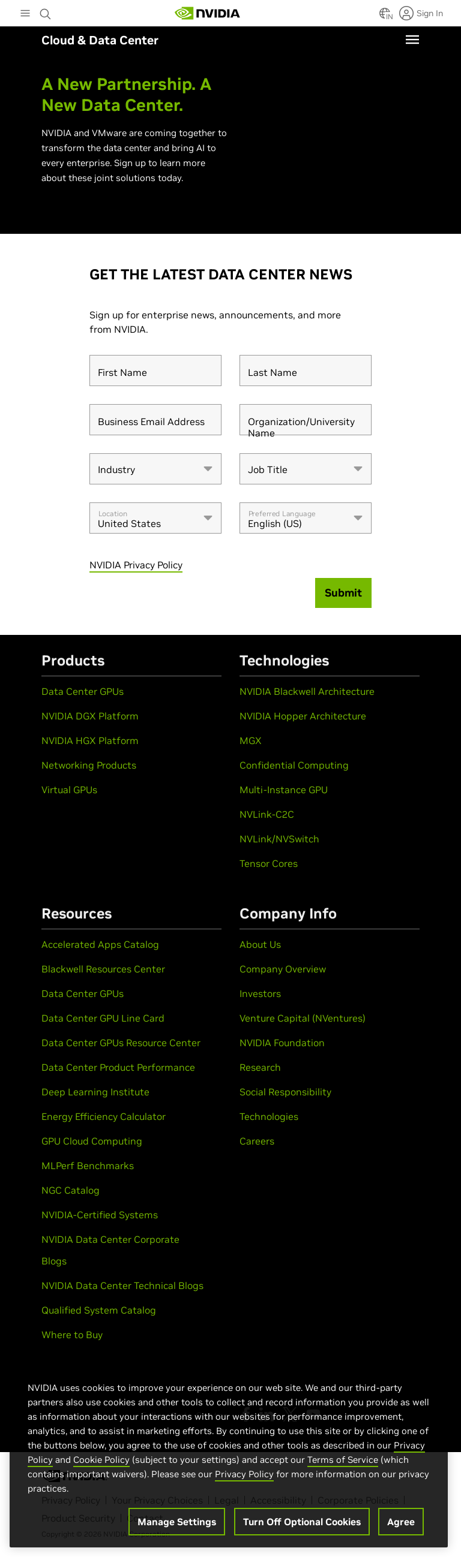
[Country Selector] (385, 17)
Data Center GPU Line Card (102, 1018)
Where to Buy (72, 1335)
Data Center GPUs (82, 691)
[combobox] (155, 468)
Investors (260, 993)
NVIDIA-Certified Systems (99, 1215)
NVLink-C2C (267, 814)
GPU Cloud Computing (91, 1141)
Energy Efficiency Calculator (103, 1116)
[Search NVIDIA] (45, 11)
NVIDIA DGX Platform (90, 716)
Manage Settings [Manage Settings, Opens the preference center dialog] (176, 1522)
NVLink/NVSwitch (279, 839)
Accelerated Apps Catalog (100, 944)
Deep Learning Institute (95, 1092)
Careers (257, 1141)
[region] (229, 1452)
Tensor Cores (269, 863)
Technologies (269, 1116)
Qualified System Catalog (98, 1310)
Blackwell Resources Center (103, 969)
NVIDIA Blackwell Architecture (307, 691)
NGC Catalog (70, 1190)
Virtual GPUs (69, 790)
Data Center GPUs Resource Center (120, 1043)
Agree (401, 1522)
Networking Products (88, 765)
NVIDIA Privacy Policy (135, 565)
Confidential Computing (294, 765)
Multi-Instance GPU (284, 790)
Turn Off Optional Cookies (302, 1522)
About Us (260, 944)
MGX (251, 740)
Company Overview (283, 969)
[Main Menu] (25, 14)
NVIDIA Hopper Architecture (303, 716)
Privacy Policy (244, 1474)
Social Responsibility (285, 1092)
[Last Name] (306, 370)
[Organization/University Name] (306, 419)
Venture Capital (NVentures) (303, 1018)
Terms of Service (342, 1459)
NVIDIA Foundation (282, 1043)
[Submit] (343, 593)
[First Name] (155, 370)
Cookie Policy (101, 1459)
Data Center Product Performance (118, 1067)
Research (260, 1067)
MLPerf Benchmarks (87, 1165)
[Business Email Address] (155, 419)
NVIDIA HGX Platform (90, 740)
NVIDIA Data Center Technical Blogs (122, 1285)
